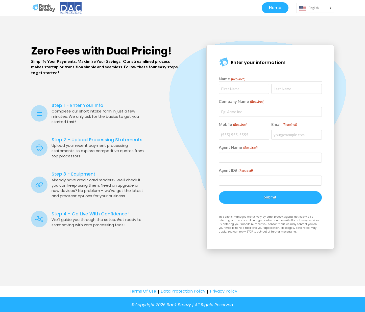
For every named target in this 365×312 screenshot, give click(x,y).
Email (284, 125)
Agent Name (238, 148)
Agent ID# (236, 171)
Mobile (233, 125)
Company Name (242, 102)
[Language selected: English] (315, 8)
